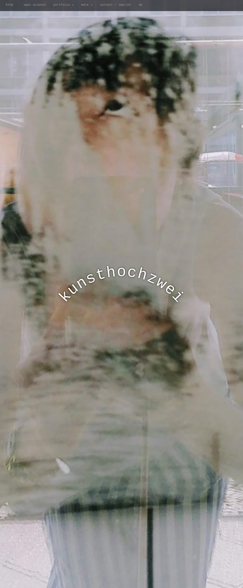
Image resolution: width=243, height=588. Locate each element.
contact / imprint (115, 5)
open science (35, 5)
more (86, 5)
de (140, 5)
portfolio (63, 5)
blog (9, 4)
